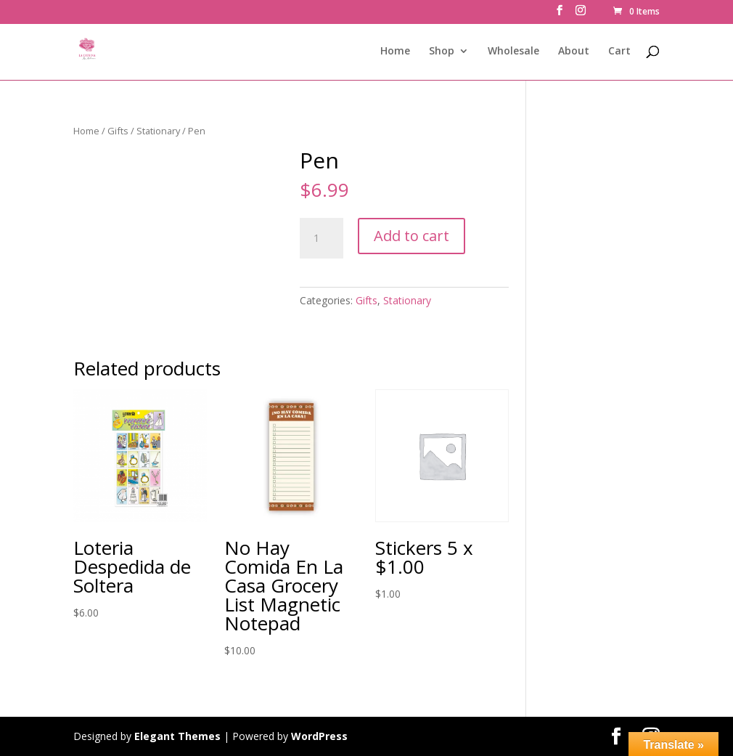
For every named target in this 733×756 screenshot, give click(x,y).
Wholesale (513, 51)
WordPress (319, 736)
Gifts (117, 130)
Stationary (158, 130)
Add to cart (411, 235)
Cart (619, 51)
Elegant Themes (177, 736)
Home (395, 51)
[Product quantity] (321, 238)
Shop (441, 51)
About (573, 51)
